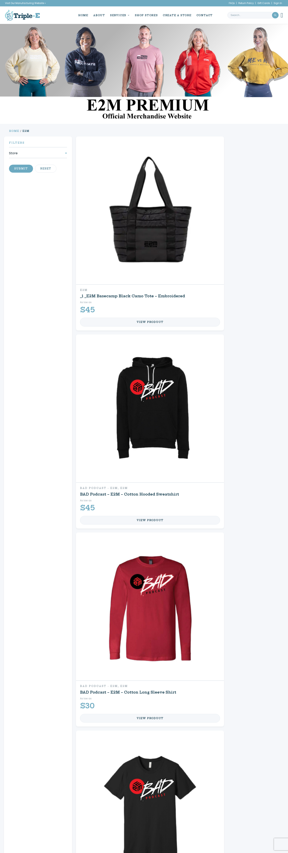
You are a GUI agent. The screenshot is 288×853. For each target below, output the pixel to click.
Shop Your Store (127, 728)
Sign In (278, 3)
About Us (27, 805)
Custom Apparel (43, 715)
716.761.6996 (258, 814)
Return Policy (246, 3)
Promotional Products (52, 728)
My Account (204, 715)
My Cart (198, 728)
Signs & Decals (41, 740)
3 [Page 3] (131, 767)
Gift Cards (263, 3)
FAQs (232, 3)
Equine (114, 715)
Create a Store (175, 14)
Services (117, 14)
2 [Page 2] (126, 767)
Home (82, 14)
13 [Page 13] (159, 767)
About (98, 14)
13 (179, 642)
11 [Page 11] (147, 767)
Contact (203, 14)
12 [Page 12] (153, 767)
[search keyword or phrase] (253, 15)
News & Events (30, 810)
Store (13, 153)
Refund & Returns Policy (201, 819)
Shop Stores (144, 14)
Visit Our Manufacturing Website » (25, 3)
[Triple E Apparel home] (22, 14)
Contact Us (203, 740)
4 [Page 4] (137, 767)
